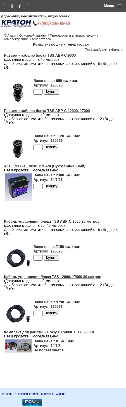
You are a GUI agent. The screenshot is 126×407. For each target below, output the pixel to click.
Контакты (47, 393)
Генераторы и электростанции (73, 35)
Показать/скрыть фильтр (104, 49)
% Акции (10, 35)
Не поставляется (48, 350)
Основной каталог (33, 35)
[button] (113, 5)
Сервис (60, 393)
